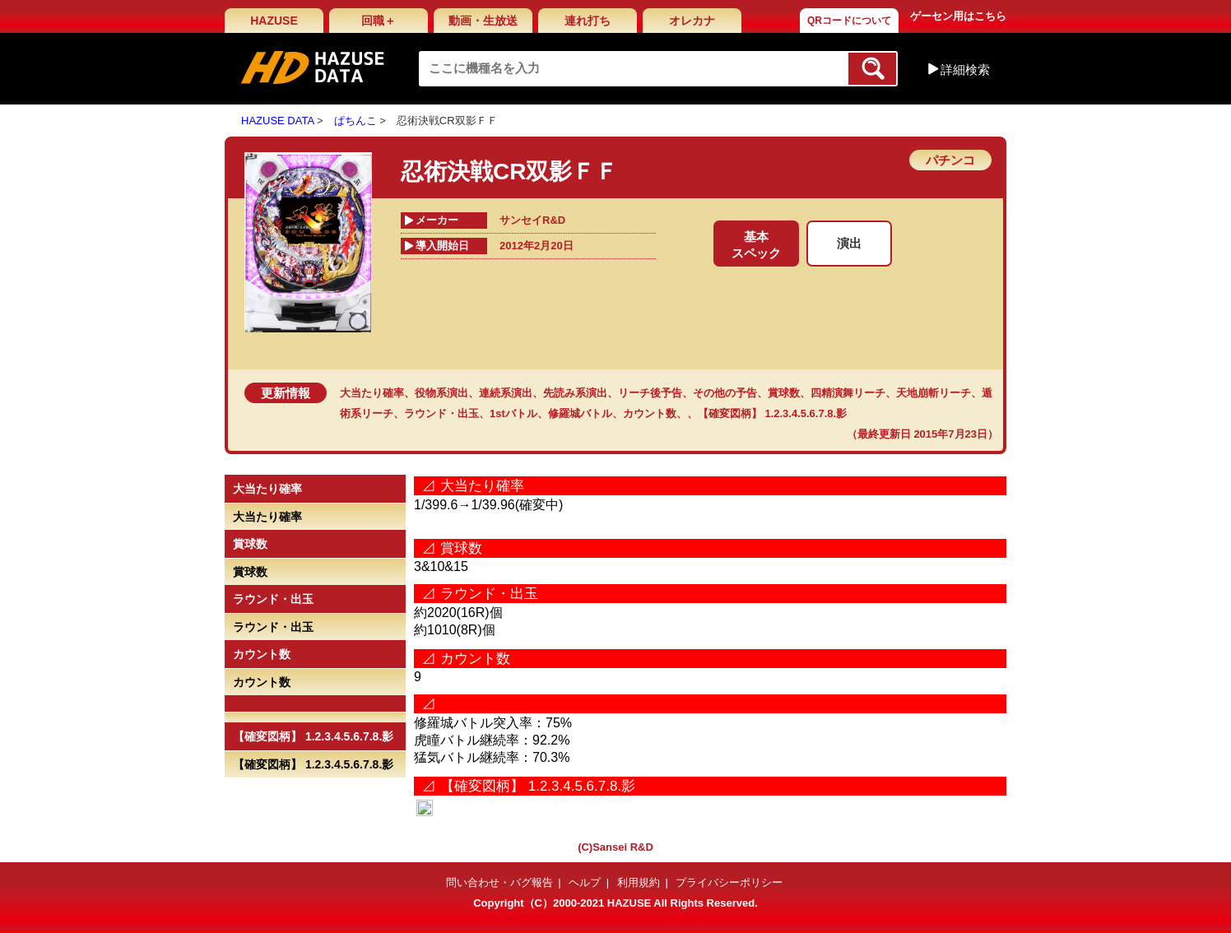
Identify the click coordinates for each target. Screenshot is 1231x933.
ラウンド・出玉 (441, 413)
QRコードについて (849, 20)
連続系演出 (505, 393)
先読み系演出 (575, 393)
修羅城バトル (580, 413)
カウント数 (649, 413)
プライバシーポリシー (729, 882)
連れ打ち (587, 20)
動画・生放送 (483, 20)
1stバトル (513, 413)
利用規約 (638, 882)
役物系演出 (441, 393)
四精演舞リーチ (848, 393)
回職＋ (378, 20)
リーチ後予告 (650, 393)
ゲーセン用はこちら (958, 16)
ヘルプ (585, 882)
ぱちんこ (355, 120)
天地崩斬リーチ (933, 393)
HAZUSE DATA (277, 120)
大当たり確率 (372, 393)
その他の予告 (725, 393)
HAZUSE (274, 20)
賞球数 (784, 393)
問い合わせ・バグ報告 (499, 882)
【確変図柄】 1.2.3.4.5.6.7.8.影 (772, 413)
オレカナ (692, 20)
